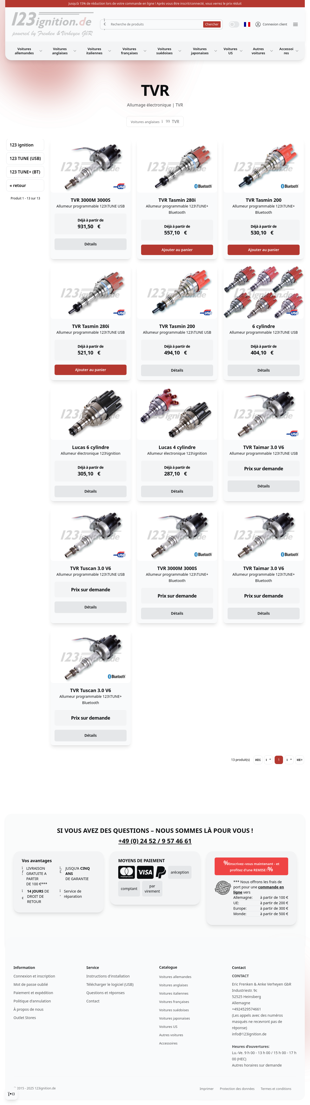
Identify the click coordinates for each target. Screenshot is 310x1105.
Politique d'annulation (32, 1001)
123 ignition (22, 145)
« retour (18, 185)
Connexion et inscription (34, 976)
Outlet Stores (25, 1017)
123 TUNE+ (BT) (25, 172)
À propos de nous (28, 1009)
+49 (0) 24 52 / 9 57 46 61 (155, 841)
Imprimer (207, 1089)
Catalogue (168, 967)
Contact (93, 1001)
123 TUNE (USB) (25, 158)
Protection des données (237, 1089)
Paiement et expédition (33, 992)
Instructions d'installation (108, 976)
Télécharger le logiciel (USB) (109, 984)
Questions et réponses (105, 992)
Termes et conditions (276, 1089)
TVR (175, 121)
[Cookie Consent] (11, 1093)
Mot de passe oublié (31, 984)
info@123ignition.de (249, 1034)
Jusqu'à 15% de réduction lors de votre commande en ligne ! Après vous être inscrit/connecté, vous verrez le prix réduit (154, 3)
